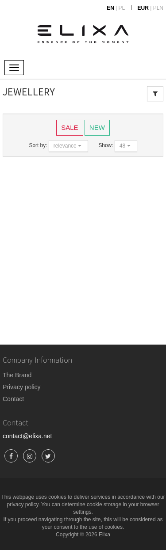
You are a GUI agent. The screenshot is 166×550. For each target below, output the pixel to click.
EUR (143, 8)
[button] (68, 146)
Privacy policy (22, 387)
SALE (69, 127)
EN (110, 8)
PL (122, 8)
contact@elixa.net (27, 436)
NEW (97, 127)
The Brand (17, 375)
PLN (158, 8)
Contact (13, 398)
